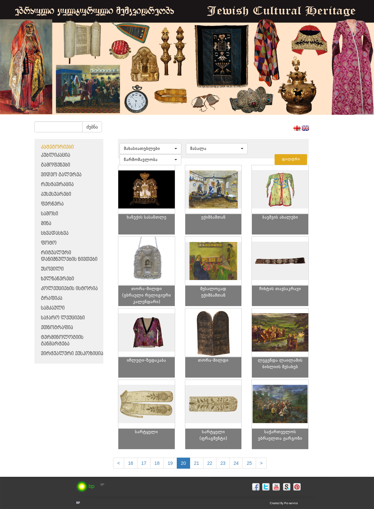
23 (223, 463)
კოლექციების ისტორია (69, 288)
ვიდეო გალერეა (61, 175)
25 (249, 463)
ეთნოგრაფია (57, 327)
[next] (261, 463)
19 (170, 463)
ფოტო (49, 243)
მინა (46, 223)
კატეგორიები (57, 147)
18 (157, 463)
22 (210, 463)
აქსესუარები (56, 194)
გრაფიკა (51, 298)
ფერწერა (52, 204)
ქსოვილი (52, 269)
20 (183, 463)
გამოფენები (55, 165)
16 (130, 463)
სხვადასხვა (55, 233)
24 (236, 463)
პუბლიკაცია (55, 155)
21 (196, 463)
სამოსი (49, 214)
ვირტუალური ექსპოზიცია (72, 353)
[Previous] (118, 463)
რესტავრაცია (57, 184)
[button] (150, 148)
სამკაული (53, 308)
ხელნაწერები (57, 279)
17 (144, 463)
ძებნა (92, 126)
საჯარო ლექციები (63, 318)
